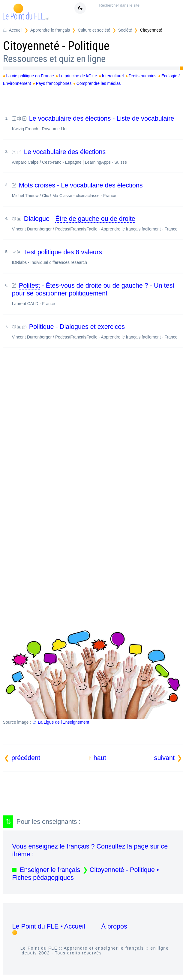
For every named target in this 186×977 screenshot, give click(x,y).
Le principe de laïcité (78, 75)
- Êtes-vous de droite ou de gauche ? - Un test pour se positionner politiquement (97, 294)
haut (100, 758)
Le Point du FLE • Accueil (48, 926)
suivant (164, 758)
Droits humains (143, 75)
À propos (114, 926)
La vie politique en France (30, 75)
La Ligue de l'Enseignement (63, 722)
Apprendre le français (50, 30)
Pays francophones (53, 83)
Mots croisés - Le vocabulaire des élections (97, 189)
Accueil (15, 30)
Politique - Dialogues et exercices (97, 331)
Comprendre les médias (98, 83)
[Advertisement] (93, 419)
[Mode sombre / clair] (80, 8)
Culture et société (94, 30)
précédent (25, 758)
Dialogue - (97, 223)
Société (125, 30)
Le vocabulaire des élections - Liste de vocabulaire (97, 123)
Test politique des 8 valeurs (97, 256)
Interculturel (113, 75)
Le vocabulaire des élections (97, 156)
